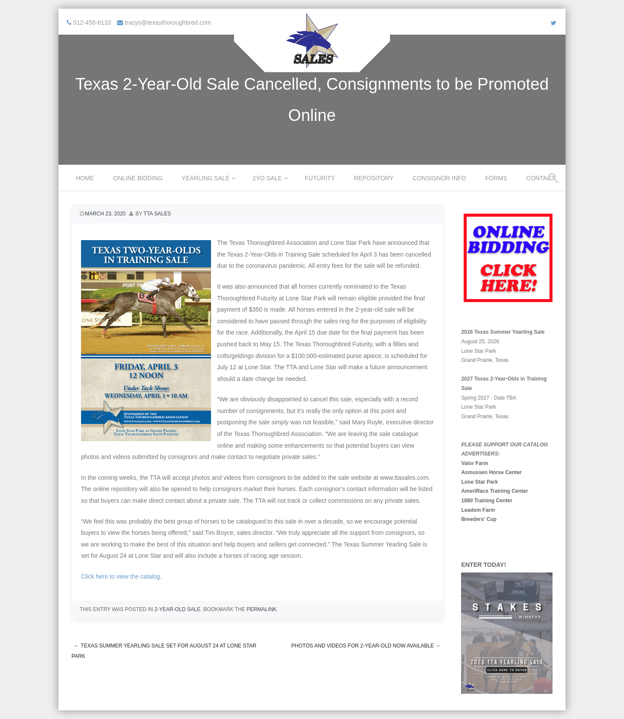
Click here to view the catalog (120, 576)
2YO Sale (267, 178)
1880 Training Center (486, 501)
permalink (261, 609)
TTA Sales (157, 214)
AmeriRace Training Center (494, 491)
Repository (373, 178)
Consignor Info (439, 178)
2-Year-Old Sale (177, 609)
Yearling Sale (206, 178)
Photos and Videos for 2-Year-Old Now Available (366, 646)
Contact (540, 178)
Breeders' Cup (479, 519)
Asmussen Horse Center (491, 472)
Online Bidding (137, 178)
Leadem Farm (478, 510)
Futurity (320, 178)
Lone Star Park (479, 482)
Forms (496, 178)
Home (85, 178)
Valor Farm (474, 463)
